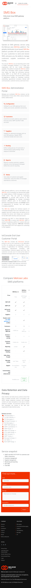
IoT (17, 534)
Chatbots (19, 528)
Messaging (19, 524)
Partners (3, 560)
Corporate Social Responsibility (4, 551)
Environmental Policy (5, 556)
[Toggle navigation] (16, 3)
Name (3, 477)
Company (4, 484)
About (2, 534)
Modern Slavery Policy (6, 554)
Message (4, 490)
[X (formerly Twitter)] (1, 544)
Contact (3, 532)
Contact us (24, 379)
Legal (2, 558)
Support (3, 530)
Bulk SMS (19, 532)
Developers (3, 528)
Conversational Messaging (22, 526)
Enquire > (24, 509)
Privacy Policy (4, 548)
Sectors (2, 526)
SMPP (7, 220)
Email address (5, 502)
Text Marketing (20, 530)
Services (3, 524)
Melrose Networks (5, 536)
